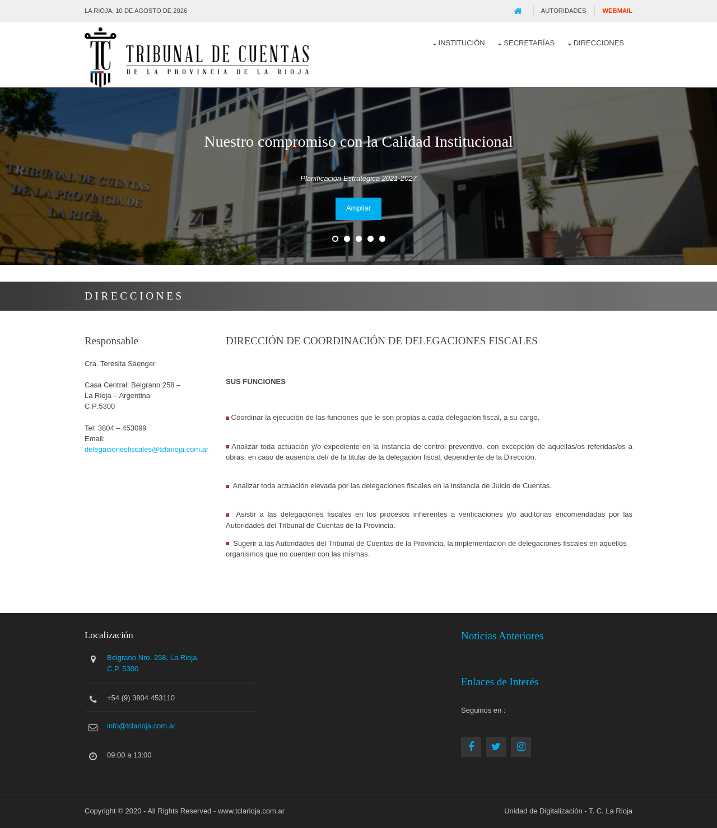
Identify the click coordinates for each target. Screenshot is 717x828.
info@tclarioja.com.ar (141, 726)
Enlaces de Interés (499, 681)
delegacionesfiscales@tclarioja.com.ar (146, 449)
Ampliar (358, 208)
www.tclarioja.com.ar (251, 811)
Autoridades (563, 10)
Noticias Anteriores (502, 636)
